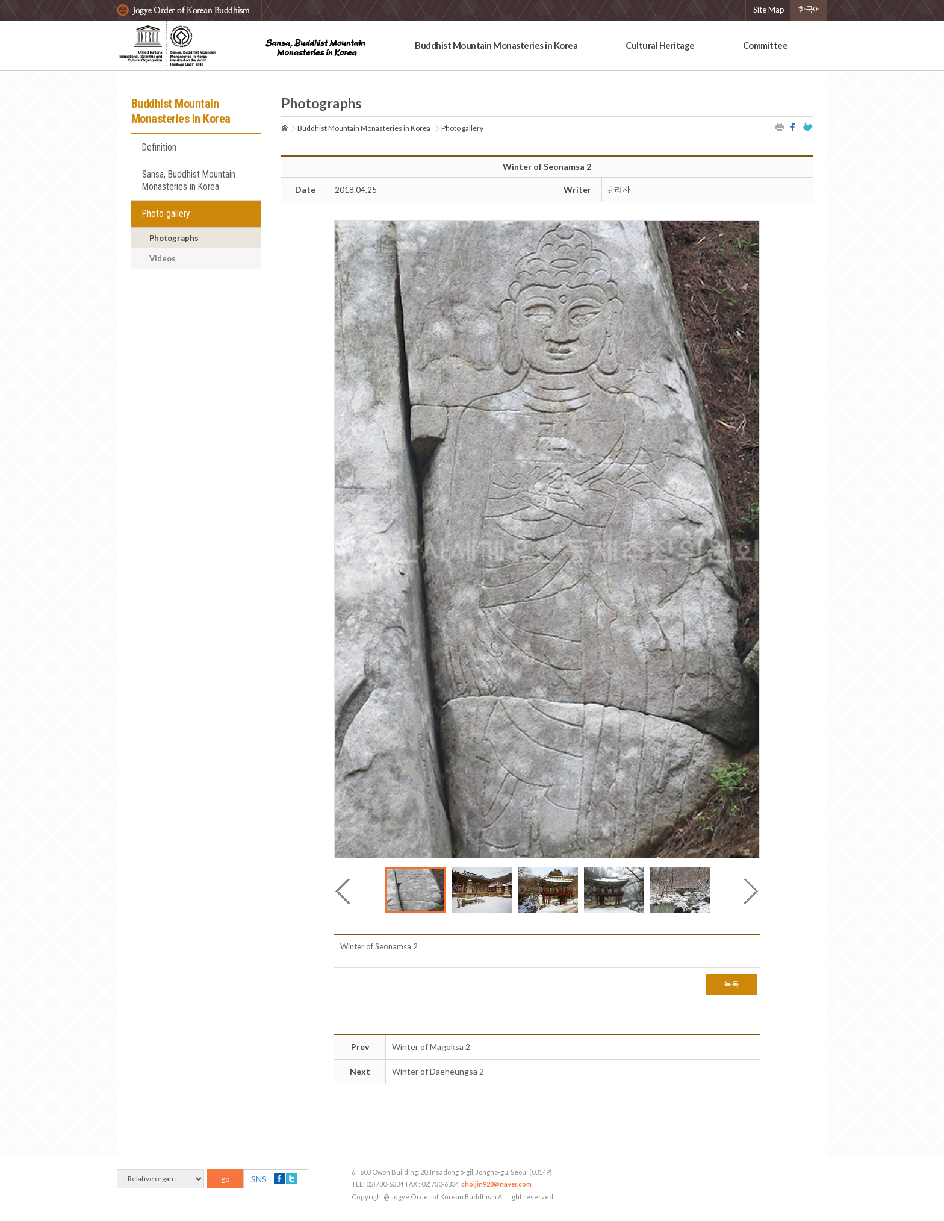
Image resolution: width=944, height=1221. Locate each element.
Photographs (174, 238)
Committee (765, 45)
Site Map (768, 9)
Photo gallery (166, 213)
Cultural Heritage (660, 45)
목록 (731, 984)
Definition (159, 147)
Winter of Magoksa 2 (431, 1046)
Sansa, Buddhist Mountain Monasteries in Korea (188, 180)
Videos (162, 258)
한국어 (809, 9)
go (225, 1179)
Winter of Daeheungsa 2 (438, 1071)
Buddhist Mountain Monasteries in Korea (496, 45)
